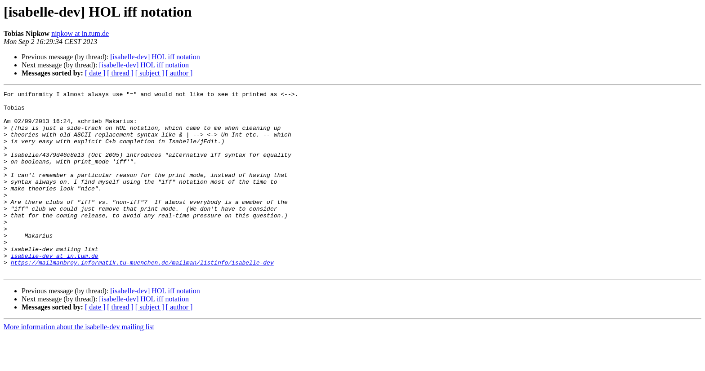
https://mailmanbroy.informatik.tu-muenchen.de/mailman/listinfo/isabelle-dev (142, 297)
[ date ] (95, 73)
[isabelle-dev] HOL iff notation (155, 57)
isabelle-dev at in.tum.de (54, 289)
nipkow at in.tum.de (80, 33)
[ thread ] (120, 73)
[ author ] (179, 73)
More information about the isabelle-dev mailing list (79, 363)
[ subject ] (149, 73)
